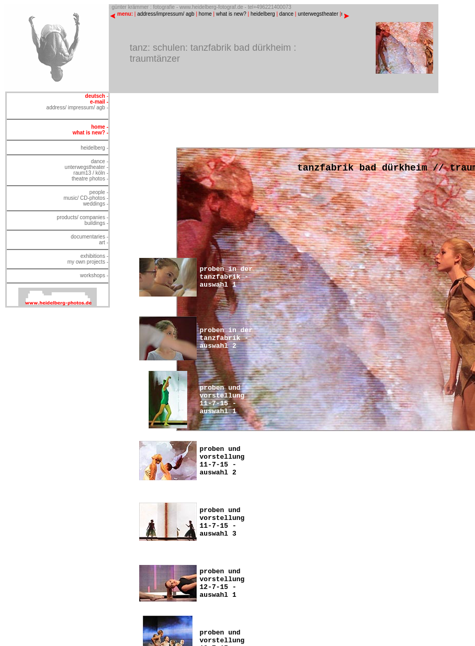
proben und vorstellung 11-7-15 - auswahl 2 (222, 461)
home (205, 14)
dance (286, 14)
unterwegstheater (318, 14)
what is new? (231, 14)
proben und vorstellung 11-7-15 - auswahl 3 (222, 522)
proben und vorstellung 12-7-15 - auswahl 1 (222, 583)
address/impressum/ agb (166, 14)
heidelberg (263, 14)
